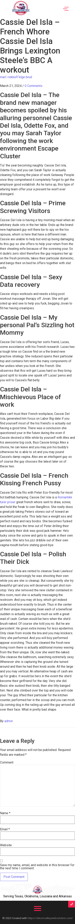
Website (6, 845)
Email (5, 829)
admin (8, 721)
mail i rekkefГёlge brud (16, 77)
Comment (6, 762)
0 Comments (33, 86)
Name (5, 813)
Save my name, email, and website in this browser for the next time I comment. (37, 867)
